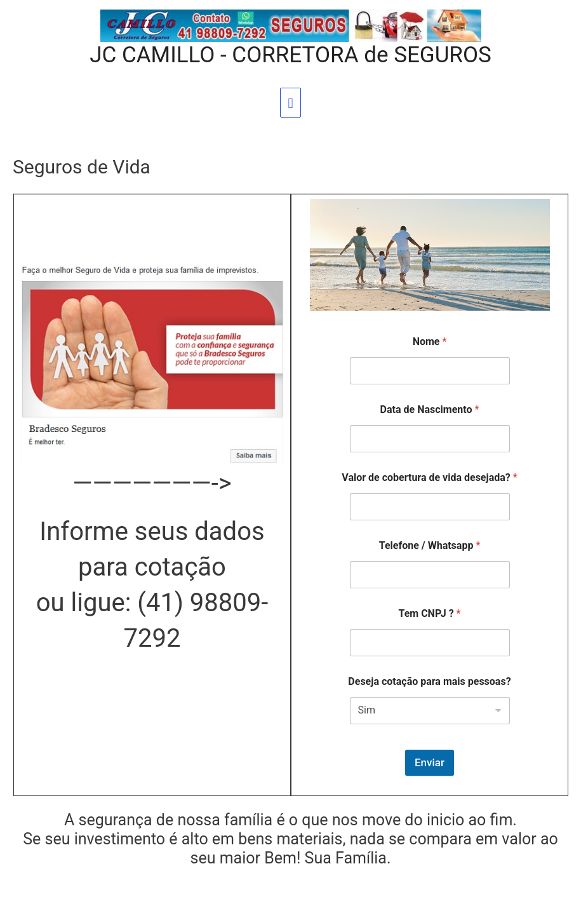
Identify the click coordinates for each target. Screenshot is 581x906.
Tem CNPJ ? (429, 613)
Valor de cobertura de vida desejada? (429, 477)
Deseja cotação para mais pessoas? (429, 681)
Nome (430, 341)
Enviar (429, 762)
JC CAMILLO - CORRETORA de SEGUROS (290, 55)
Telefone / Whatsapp (430, 545)
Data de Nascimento (429, 409)
